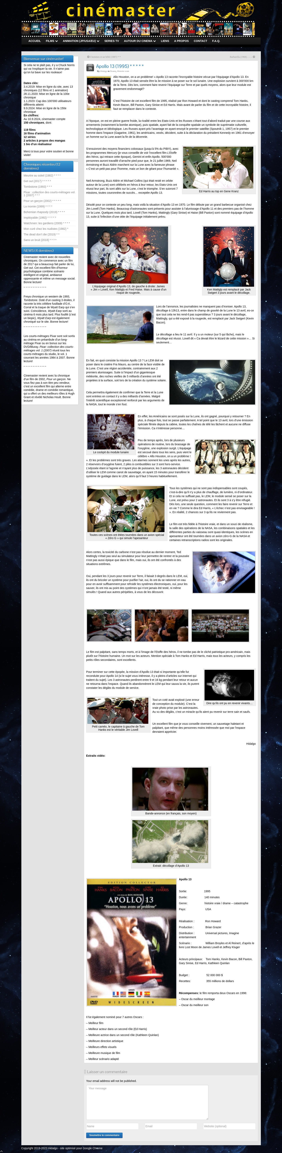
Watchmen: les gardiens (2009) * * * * (47, 223)
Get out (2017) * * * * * (37, 181)
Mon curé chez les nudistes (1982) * (46, 228)
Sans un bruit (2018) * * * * (40, 240)
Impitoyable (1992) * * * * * (40, 217)
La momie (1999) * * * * (38, 206)
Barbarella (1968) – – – (241, 57)
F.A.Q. (216, 41)
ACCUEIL (35, 41)
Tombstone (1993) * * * (38, 186)
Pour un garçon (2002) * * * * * (42, 200)
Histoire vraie (123, 71)
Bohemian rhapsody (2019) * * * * (44, 212)
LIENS (165, 41)
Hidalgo (103, 71)
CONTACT (200, 41)
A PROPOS (181, 41)
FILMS (52, 41)
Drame (113, 71)
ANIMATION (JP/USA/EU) (81, 41)
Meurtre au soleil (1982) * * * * (42, 175)
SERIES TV (111, 41)
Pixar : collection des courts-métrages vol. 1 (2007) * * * (49, 194)
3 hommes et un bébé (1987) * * (105, 57)
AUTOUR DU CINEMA (140, 41)
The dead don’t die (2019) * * (41, 234)
